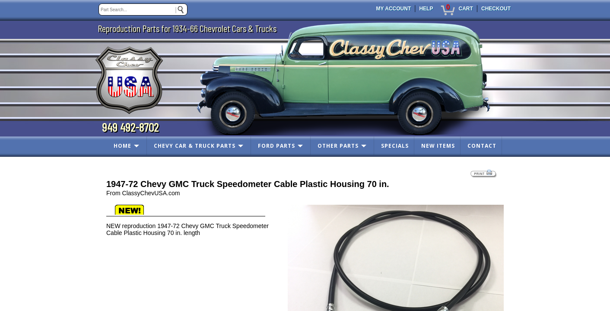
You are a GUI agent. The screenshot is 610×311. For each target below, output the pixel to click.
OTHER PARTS (338, 145)
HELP (426, 9)
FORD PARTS (276, 145)
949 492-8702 (130, 127)
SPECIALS (395, 145)
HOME (122, 145)
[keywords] (142, 9)
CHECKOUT (496, 9)
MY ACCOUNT (393, 9)
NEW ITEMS (438, 145)
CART (465, 9)
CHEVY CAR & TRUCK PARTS (194, 145)
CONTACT (481, 145)
